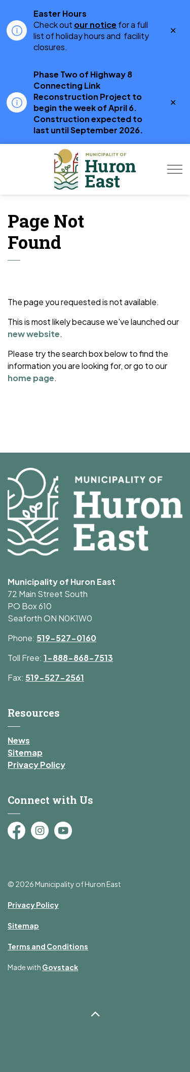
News (19, 740)
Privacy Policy (36, 764)
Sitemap (25, 752)
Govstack (60, 967)
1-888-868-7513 (78, 657)
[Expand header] (175, 169)
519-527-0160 (66, 638)
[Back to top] (95, 1014)
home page (31, 378)
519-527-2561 (54, 677)
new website (34, 333)
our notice (95, 24)
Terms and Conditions (48, 946)
